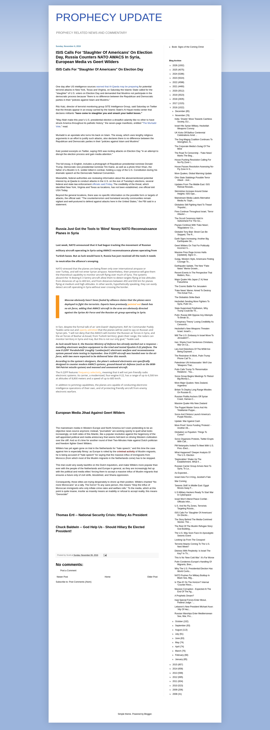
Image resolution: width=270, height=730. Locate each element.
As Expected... (181, 473)
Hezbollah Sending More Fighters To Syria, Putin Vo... (192, 302)
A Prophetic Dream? (184, 595)
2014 (175, 668)
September (180, 625)
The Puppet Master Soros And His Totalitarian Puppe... (191, 408)
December (180, 111)
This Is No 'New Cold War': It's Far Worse (194, 557)
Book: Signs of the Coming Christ (188, 47)
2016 (175, 107)
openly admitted (88, 329)
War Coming (180, 481)
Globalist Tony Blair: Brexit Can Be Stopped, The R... (191, 233)
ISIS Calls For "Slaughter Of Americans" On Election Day (99, 69)
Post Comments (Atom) (80, 582)
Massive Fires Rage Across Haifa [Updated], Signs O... (190, 253)
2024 (175, 74)
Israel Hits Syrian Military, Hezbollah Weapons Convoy (192, 127)
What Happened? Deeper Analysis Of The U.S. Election (192, 453)
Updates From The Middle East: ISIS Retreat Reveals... (192, 185)
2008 (175, 694)
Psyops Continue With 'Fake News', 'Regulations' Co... (192, 226)
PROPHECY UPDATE (109, 17)
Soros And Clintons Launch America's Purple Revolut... (193, 415)
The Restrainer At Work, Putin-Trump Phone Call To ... (192, 357)
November (180, 115)
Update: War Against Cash (187, 421)
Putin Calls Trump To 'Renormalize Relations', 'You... (191, 370)
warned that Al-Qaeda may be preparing (117, 86)
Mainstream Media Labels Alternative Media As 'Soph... (192, 199)
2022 (175, 82)
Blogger (148, 714)
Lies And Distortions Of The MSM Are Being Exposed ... (192, 350)
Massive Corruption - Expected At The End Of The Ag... (193, 590)
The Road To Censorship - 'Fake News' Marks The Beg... (193, 154)
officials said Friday (102, 184)
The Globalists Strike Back (187, 297)
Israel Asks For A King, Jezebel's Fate (193, 477)
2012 (175, 677)
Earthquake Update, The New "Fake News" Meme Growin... (192, 267)
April (177, 646)
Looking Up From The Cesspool (190, 540)
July (177, 634)
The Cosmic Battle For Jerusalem (191, 286)
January (179, 659)
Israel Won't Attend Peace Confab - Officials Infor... (191, 500)
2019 (175, 95)
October (179, 621)
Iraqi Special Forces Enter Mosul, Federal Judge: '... (190, 601)
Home (108, 577)
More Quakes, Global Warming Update (193, 173)
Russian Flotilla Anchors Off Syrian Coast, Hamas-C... (191, 397)
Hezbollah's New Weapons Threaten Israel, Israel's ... (192, 329)
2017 (175, 103)
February (179, 655)
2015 (175, 664)
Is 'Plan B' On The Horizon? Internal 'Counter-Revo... (192, 583)
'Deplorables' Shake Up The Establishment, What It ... (188, 460)
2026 (175, 65)
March (178, 651)
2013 (175, 673)
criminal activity (126, 451)
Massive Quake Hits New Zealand (191, 403)
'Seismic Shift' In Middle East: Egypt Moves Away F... (192, 486)
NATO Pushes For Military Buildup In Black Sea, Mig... (192, 576)
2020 (175, 91)
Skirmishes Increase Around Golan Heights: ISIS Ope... (191, 192)
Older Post (152, 577)
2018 (175, 99)
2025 (175, 69)
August (179, 630)
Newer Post (62, 577)
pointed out (134, 304)
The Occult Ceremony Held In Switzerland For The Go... (189, 219)
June (177, 638)
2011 (175, 681)
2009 (175, 689)
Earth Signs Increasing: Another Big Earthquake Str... (192, 239)
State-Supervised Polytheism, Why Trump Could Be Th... (191, 309)
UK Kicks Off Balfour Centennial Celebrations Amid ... (190, 133)
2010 (175, 685)
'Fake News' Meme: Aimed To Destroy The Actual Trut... (193, 291)
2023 (175, 78)
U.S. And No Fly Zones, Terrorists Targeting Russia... (191, 507)
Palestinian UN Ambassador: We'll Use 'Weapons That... (193, 363)
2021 (175, 86)
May (177, 642)
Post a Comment (68, 570)
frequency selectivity (89, 372)
